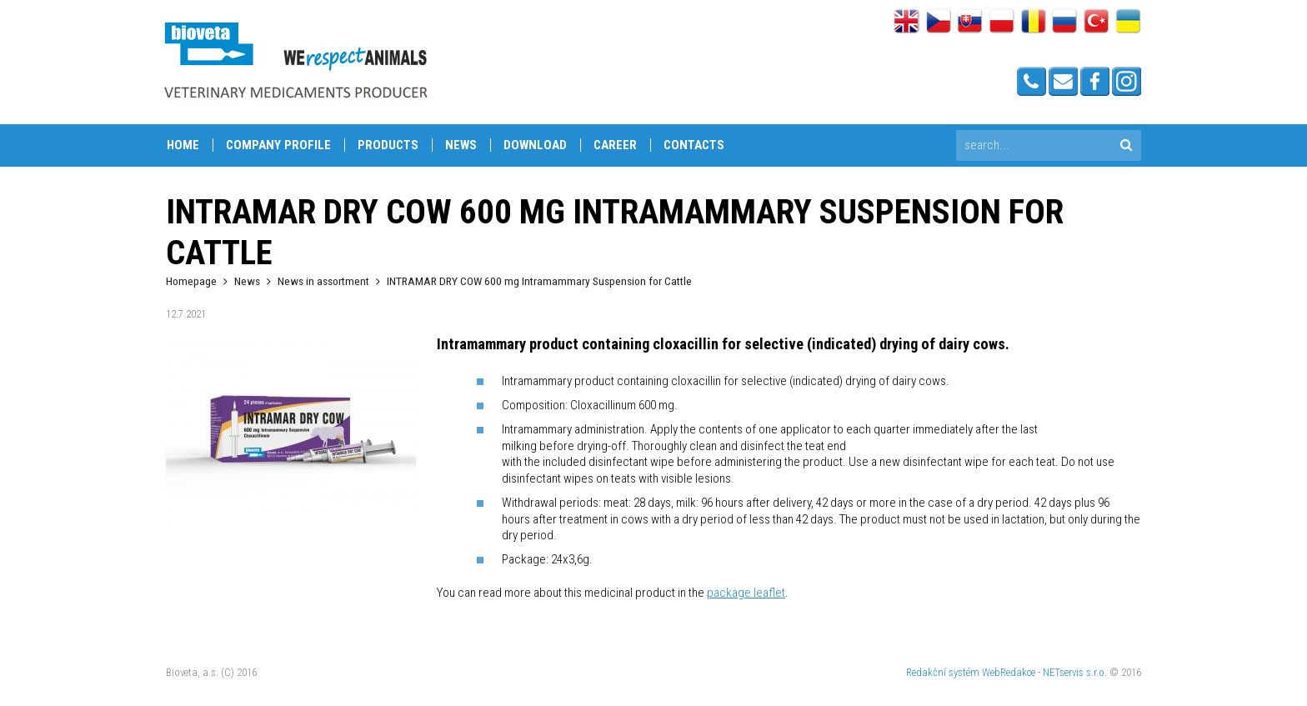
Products (388, 145)
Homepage (191, 281)
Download (535, 145)
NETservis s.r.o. (1075, 672)
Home (183, 145)
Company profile (278, 145)
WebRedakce (1008, 672)
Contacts (694, 145)
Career (615, 145)
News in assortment (323, 281)
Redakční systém (942, 672)
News (461, 145)
